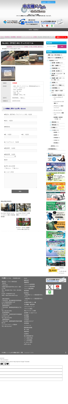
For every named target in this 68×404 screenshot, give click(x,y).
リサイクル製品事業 (29, 286)
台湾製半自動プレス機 (30, 302)
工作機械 (53, 127)
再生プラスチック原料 (30, 310)
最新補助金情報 (28, 327)
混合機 (55, 132)
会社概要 (26, 315)
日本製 (35, 46)
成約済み (40, 46)
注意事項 (26, 333)
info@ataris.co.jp (10, 293)
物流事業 (26, 290)
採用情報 (26, 323)
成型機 (53, 82)
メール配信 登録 (28, 338)
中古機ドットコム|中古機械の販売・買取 (12, 352)
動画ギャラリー (61, 37)
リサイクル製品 (28, 308)
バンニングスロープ (58, 97)
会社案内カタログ (29, 321)
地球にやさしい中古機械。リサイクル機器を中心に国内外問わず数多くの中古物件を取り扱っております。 (34, 15)
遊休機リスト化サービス (30, 312)
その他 (30, 46)
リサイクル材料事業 (29, 284)
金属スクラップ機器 (57, 85)
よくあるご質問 (28, 342)
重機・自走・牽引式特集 (54, 55)
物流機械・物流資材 (16, 37)
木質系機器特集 (52, 149)
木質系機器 (54, 88)
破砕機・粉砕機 (55, 62)
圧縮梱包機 (54, 68)
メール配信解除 (28, 340)
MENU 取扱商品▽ (34, 29)
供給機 (55, 135)
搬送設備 (54, 122)
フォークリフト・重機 (59, 112)
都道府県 (26, 331)
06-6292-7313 (8, 290)
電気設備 (54, 124)
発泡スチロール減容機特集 (54, 57)
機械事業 (26, 282)
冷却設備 (56, 137)
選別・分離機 (55, 65)
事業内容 (26, 280)
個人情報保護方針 (28, 336)
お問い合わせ (27, 344)
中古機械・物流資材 (29, 304)
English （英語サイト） (48, 2)
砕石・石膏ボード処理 (57, 90)
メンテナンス (27, 325)
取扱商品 (7, 37)
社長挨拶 (26, 319)
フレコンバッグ (57, 110)
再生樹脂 (56, 142)
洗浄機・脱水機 (55, 71)
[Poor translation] (6, 363)
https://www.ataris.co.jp (12, 295)
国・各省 (26, 329)
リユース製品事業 (29, 288)
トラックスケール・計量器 (30, 37)
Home (2, 37)
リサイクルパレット (29, 306)
